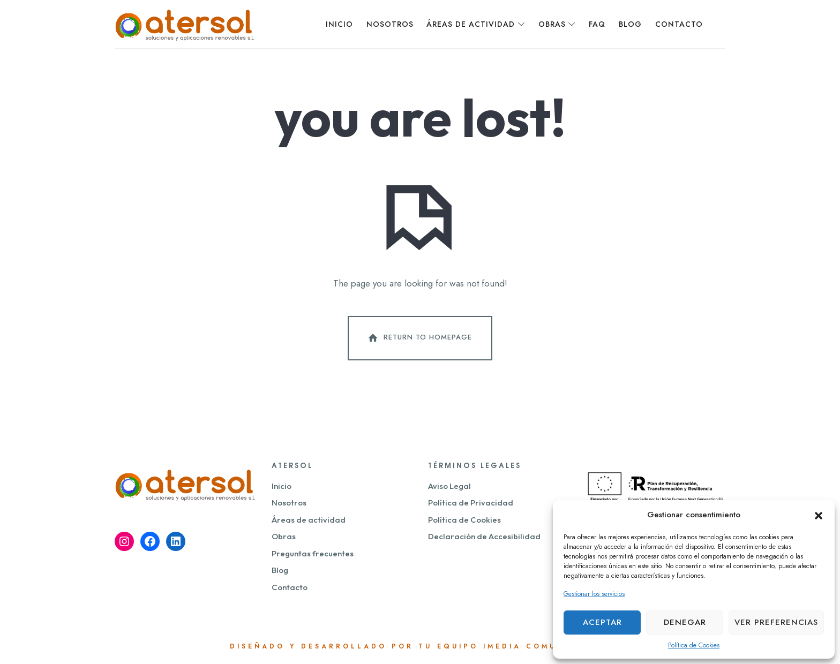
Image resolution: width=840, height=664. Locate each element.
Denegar (685, 622)
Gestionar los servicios (594, 594)
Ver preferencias (776, 622)
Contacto (290, 587)
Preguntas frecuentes (313, 553)
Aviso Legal (449, 486)
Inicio (281, 486)
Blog (280, 570)
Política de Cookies (693, 645)
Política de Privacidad (470, 502)
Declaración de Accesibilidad (484, 536)
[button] (818, 514)
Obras (284, 536)
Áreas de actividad (309, 520)
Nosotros (289, 502)
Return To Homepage (419, 338)
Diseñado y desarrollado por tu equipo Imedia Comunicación (420, 646)
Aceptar (602, 622)
